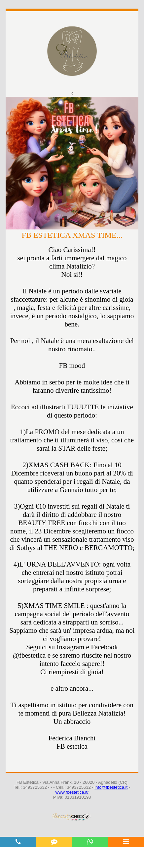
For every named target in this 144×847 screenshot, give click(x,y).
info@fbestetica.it (110, 787)
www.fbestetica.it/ (72, 792)
